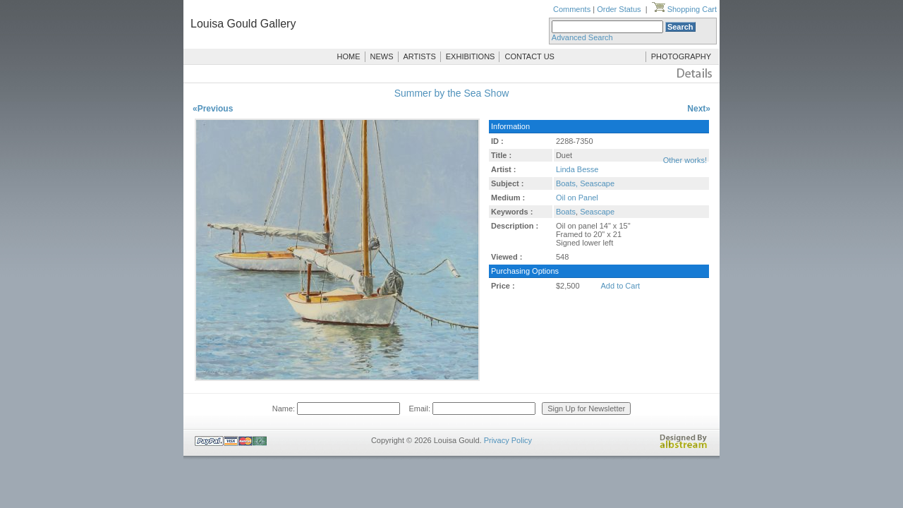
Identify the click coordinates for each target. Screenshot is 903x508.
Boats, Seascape (585, 183)
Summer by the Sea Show (451, 93)
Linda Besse (577, 169)
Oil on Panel (577, 197)
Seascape (597, 211)
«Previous (213, 109)
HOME (348, 56)
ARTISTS (420, 56)
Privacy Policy (508, 440)
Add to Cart (621, 286)
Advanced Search (582, 37)
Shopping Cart (684, 9)
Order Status (619, 9)
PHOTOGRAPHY (681, 56)
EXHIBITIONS (470, 56)
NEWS (382, 56)
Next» (698, 109)
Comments (571, 9)
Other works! (685, 160)
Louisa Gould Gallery (243, 24)
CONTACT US (529, 56)
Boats (566, 211)
